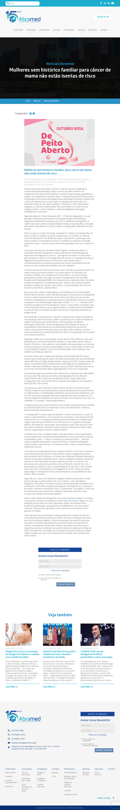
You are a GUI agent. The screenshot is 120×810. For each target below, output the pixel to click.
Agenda (55, 773)
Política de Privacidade (60, 571)
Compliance (44, 30)
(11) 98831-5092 (18, 739)
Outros (75, 795)
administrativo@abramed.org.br (24, 743)
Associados (31, 30)
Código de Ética (41, 774)
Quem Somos (10, 773)
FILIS (54, 777)
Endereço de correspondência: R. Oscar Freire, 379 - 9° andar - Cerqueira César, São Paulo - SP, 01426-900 (36, 748)
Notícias (81, 30)
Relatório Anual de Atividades (70, 778)
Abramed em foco (86, 774)
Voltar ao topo (105, 798)
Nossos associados (26, 774)
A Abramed (18, 30)
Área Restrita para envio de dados (27, 788)
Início (28, 101)
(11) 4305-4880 (17, 731)
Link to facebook (100, 3)
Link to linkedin (108, 3)
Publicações (69, 30)
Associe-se (103, 17)
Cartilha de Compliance (41, 780)
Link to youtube (112, 3)
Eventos (56, 30)
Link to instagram (104, 3)
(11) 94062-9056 (18, 735)
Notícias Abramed (51, 101)
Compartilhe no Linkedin (30, 113)
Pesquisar (8, 3)
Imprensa (92, 30)
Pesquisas (68, 795)
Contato (103, 30)
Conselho (8, 777)
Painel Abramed (70, 773)
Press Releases (98, 774)
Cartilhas (67, 791)
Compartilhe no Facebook (34, 113)
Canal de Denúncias (41, 786)
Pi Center (73, 501)
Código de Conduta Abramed (68, 785)
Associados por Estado (26, 780)
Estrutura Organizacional (10, 782)
